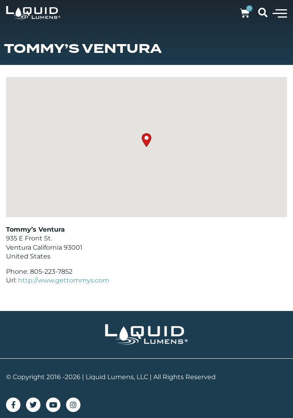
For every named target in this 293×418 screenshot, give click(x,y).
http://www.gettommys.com (63, 280)
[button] (280, 13)
